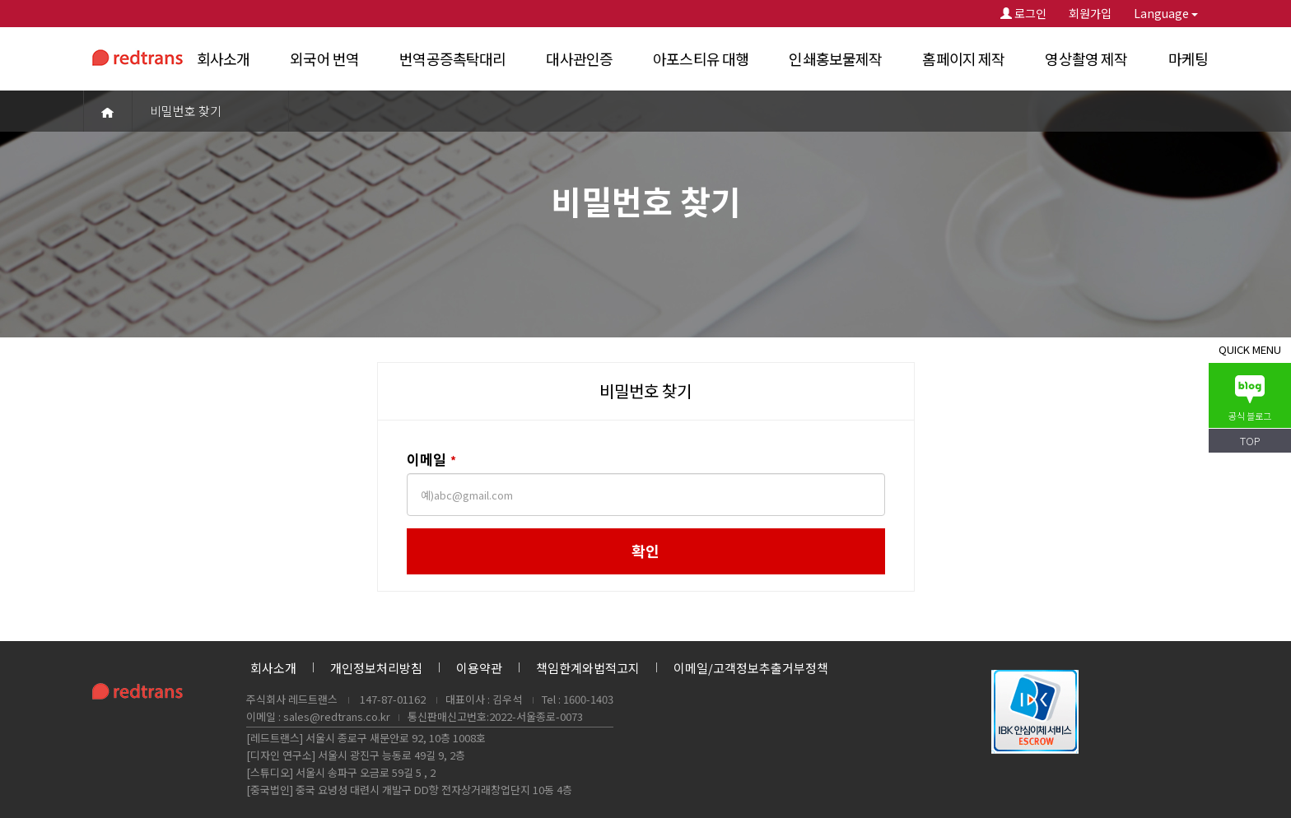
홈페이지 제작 (963, 58)
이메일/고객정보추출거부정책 (750, 668)
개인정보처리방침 (376, 668)
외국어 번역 (324, 58)
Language (1166, 13)
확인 (645, 550)
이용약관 (479, 668)
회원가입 (1090, 13)
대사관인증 (579, 58)
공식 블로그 (1249, 398)
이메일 (433, 459)
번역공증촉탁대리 (452, 58)
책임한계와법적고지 (588, 668)
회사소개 (223, 58)
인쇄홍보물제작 (835, 58)
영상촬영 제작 (1086, 58)
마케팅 (1188, 58)
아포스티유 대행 (700, 58)
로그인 (1023, 13)
